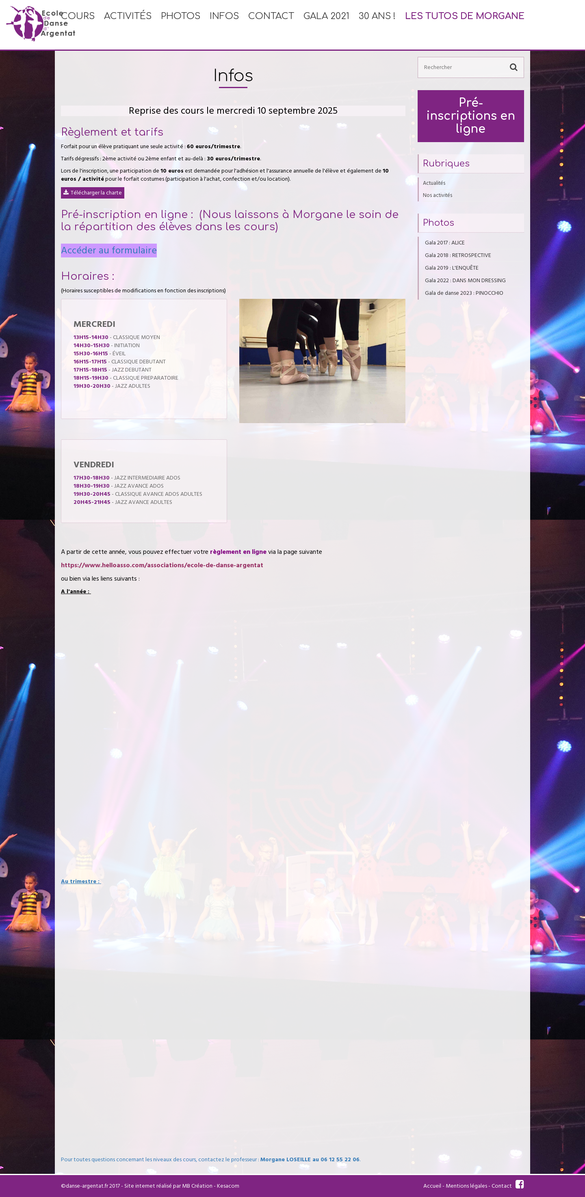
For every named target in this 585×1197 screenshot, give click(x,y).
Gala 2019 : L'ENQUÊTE (452, 268)
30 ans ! (377, 25)
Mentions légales (466, 1186)
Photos (180, 25)
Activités (128, 25)
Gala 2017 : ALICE (445, 243)
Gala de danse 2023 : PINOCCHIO (464, 293)
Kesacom (228, 1186)
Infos (224, 25)
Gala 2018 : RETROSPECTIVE (458, 255)
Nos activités (437, 195)
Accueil (432, 1186)
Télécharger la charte (96, 193)
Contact (271, 25)
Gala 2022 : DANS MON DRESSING (465, 281)
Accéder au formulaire (109, 250)
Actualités (434, 183)
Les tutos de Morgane (464, 25)
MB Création (197, 1186)
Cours (78, 25)
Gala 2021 (326, 25)
